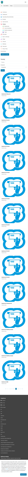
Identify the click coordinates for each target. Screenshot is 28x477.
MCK (1, 411)
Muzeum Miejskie (3, 419)
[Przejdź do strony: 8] (22, 389)
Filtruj (2, 70)
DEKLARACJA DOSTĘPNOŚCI (5, 448)
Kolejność (3, 65)
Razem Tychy (3, 432)
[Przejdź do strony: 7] (20, 389)
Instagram (3, 407)
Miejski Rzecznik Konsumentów (6, 438)
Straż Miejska (3, 436)
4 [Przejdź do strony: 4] (13, 388)
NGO (1, 434)
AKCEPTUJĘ (23, 474)
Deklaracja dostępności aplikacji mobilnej (8, 450)
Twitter (3, 402)
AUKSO (2, 417)
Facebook (3, 400)
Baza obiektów (6, 5)
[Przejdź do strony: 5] (8, 389)
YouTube (3, 405)
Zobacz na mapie (4, 54)
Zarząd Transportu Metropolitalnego (7, 442)
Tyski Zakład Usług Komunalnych (6, 446)
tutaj (7, 468)
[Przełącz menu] (25, 2)
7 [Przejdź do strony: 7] (17, 388)
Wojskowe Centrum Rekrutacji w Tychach (7, 444)
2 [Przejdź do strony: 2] (10, 388)
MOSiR (2, 430)
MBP (1, 413)
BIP (1, 409)
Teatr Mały (2, 415)
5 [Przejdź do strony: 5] (14, 388)
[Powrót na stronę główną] (1, 5)
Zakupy (11, 5)
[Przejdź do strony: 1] (6, 389)
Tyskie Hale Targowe (4, 440)
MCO (1, 421)
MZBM (1, 428)
